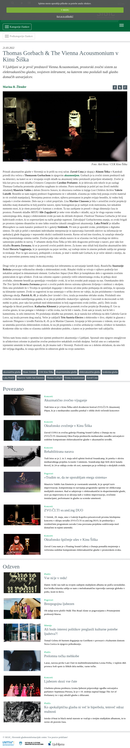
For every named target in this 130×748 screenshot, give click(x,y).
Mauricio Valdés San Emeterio (30, 377)
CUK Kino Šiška (45, 372)
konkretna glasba (110, 372)
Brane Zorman (29, 372)
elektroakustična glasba (89, 372)
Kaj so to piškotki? (65, 16)
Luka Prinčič (9, 377)
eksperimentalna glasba (66, 372)
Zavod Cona (92, 377)
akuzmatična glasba (11, 372)
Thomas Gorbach (54, 377)
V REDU (65, 10)
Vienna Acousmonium (74, 377)
